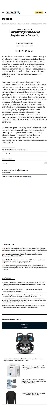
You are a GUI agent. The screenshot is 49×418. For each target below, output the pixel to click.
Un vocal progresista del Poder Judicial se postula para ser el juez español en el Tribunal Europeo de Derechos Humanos (23, 295)
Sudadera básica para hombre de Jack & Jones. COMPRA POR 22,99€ (33, 394)
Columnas (20, 24)
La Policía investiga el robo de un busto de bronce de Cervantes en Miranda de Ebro (22, 255)
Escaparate (24, 325)
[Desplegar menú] (3, 12)
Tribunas (12, 24)
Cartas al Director (36, 24)
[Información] (31, 29)
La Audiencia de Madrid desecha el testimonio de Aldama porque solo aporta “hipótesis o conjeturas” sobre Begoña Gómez (24, 249)
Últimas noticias (8, 244)
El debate (26, 24)
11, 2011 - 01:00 (27, 46)
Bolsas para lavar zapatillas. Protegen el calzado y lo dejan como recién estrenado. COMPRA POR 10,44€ (34, 381)
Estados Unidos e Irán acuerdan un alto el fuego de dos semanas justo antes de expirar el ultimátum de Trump (24, 301)
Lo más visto (6, 278)
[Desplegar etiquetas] (45, 163)
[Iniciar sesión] (45, 12)
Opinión (7, 19)
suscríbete (39, 12)
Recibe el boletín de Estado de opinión (16, 150)
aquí (30, 176)
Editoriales (5, 24)
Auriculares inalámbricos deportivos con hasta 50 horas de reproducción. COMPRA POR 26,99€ (23, 360)
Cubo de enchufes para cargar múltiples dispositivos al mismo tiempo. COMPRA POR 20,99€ (33, 367)
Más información (6, 172)
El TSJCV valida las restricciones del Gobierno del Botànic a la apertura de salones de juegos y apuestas (24, 261)
